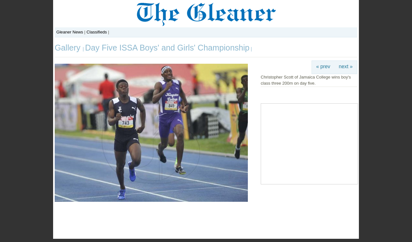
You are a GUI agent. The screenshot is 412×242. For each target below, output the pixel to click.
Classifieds (97, 32)
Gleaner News (69, 32)
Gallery (69, 47)
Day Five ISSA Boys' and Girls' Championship (167, 47)
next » (346, 66)
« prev (323, 66)
